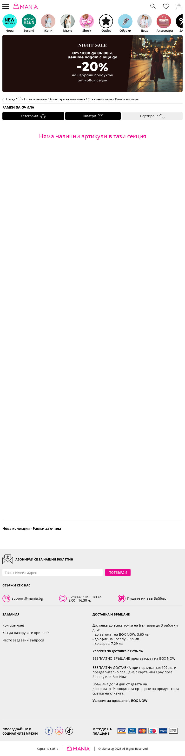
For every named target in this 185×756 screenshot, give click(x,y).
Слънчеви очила (100, 99)
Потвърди (118, 572)
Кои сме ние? (13, 625)
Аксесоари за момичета (67, 99)
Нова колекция (35, 99)
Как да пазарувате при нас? (25, 632)
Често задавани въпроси (23, 640)
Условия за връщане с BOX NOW (119, 700)
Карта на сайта (47, 749)
